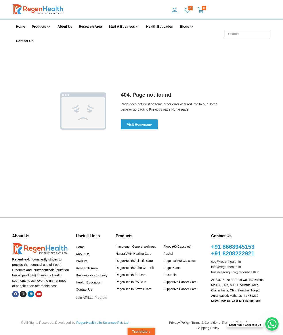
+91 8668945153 (232, 246)
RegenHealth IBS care (131, 275)
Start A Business (124, 26)
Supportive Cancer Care (180, 282)
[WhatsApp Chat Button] (272, 324)
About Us (64, 26)
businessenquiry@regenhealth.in (235, 272)
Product (81, 261)
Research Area (90, 26)
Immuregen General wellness (136, 246)
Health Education (159, 26)
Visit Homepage (139, 124)
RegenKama (172, 268)
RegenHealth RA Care (131, 282)
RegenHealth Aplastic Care (134, 260)
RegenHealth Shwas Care (133, 289)
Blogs (187, 26)
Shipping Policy (208, 328)
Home (20, 26)
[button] (201, 10)
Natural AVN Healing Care (133, 253)
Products (41, 26)
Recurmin (170, 275)
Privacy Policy (179, 322)
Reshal (168, 253)
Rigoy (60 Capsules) (177, 246)
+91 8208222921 (232, 253)
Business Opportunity (91, 275)
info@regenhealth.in (226, 267)
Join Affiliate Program (91, 297)
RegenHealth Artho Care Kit (135, 268)
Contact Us (24, 41)
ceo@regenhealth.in (226, 261)
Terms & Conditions (205, 322)
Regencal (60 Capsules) (180, 260)
